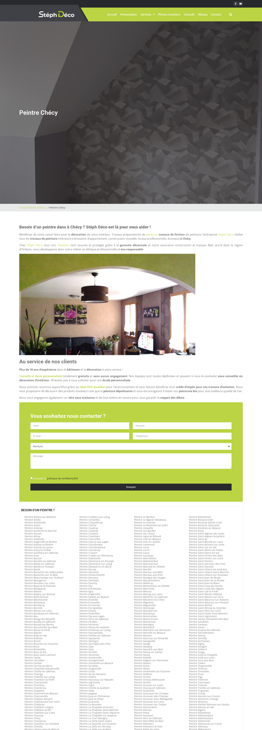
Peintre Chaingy (34, 674)
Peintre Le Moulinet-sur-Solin (151, 525)
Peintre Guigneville (90, 668)
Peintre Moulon (143, 635)
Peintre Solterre (198, 649)
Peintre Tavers (197, 663)
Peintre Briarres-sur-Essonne (41, 643)
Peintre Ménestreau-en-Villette (152, 586)
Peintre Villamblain (200, 712)
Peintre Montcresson (146, 619)
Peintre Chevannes (35, 721)
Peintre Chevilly (33, 726)
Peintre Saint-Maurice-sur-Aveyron (209, 599)
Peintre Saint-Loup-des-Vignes (206, 588)
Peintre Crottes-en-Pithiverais (96, 555)
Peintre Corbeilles (89, 519)
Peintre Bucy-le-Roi (35, 652)
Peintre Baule (32, 569)
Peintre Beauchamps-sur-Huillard (44, 577)
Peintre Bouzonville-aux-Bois (41, 627)
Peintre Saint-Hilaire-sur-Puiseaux (208, 574)
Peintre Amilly (33, 519)
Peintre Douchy (88, 583)
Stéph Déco (225, 234)
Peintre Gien (86, 649)
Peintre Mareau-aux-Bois (148, 572)
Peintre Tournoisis (199, 682)
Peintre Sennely (198, 638)
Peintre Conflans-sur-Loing (94, 517)
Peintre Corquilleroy (90, 522)
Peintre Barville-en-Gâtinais (40, 561)
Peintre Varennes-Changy (203, 699)
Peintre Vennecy (198, 701)
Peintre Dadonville (90, 558)
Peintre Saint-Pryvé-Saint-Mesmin (208, 613)
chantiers (63, 245)
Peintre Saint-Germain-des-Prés (207, 563)
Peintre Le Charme (144, 522)
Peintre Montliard (144, 627)
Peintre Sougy (197, 652)
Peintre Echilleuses (90, 588)
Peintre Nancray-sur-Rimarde (151, 638)
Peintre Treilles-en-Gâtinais (204, 688)
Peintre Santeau (198, 624)
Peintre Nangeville (144, 641)
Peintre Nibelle (142, 657)
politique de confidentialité (62, 478)
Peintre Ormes (142, 676)
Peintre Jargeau (88, 693)
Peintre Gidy (86, 646)
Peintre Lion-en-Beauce (147, 539)
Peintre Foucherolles (91, 632)
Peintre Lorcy (141, 547)
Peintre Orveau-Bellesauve (149, 679)
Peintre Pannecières (145, 707)
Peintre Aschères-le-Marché (41, 530)
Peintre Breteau (34, 638)
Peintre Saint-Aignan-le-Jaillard (207, 536)
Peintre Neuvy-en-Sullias (148, 652)
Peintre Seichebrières (201, 632)
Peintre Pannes (142, 710)
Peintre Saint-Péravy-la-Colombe (207, 608)
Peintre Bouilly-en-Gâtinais (40, 621)
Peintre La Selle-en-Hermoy (95, 726)
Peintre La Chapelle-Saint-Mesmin (99, 710)
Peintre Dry (85, 586)
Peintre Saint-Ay (198, 539)
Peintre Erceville (88, 599)
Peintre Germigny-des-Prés (94, 643)
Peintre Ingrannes (89, 682)
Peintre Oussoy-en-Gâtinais (150, 688)
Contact (216, 14)
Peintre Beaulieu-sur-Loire (40, 583)
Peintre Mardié (142, 569)
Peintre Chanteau (35, 685)
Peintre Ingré (86, 685)
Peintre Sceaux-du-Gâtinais (204, 630)
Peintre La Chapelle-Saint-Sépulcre (99, 712)
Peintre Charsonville (36, 696)
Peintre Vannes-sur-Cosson (204, 696)
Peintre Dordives (89, 580)
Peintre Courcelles (89, 539)
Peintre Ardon (33, 525)
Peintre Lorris (142, 550)
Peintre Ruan (196, 530)
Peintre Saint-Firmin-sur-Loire (206, 558)
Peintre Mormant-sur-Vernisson (152, 630)
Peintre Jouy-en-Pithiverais (94, 696)
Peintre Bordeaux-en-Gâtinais (42, 613)
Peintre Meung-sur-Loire (148, 594)
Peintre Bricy (32, 646)
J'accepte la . (56, 478)
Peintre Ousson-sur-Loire (148, 685)
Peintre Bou (31, 616)
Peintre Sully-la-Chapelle (203, 654)
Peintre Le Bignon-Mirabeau (150, 519)
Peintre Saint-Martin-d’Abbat (205, 594)
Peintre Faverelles (89, 613)
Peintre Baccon (33, 558)
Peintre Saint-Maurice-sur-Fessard (208, 602)
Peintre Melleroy (143, 583)
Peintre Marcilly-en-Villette (149, 566)
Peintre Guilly (87, 671)
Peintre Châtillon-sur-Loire (40, 712)
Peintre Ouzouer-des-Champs (151, 696)
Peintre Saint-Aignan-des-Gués (206, 533)
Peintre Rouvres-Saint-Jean (204, 525)
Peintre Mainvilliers (145, 558)
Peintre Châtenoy (34, 704)
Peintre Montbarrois (145, 610)
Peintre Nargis (142, 643)
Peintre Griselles (88, 665)
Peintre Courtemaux (90, 544)
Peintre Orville (142, 682)
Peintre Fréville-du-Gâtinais (95, 635)
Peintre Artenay (33, 528)
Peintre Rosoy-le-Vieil (201, 519)
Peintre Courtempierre (92, 547)
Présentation (128, 14)
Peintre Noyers (142, 663)
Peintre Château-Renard (38, 699)
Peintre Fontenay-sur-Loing (95, 630)
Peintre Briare (33, 641)
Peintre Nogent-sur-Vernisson (151, 660)
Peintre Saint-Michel (200, 605)
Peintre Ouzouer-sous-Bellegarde (153, 699)
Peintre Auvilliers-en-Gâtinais (41, 552)
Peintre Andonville (35, 522)
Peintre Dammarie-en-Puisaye (96, 561)
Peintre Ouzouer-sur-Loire (149, 701)
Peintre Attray (32, 536)
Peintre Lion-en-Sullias (147, 541)
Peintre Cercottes (34, 660)
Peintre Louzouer (144, 555)
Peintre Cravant (88, 552)
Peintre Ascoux (33, 533)
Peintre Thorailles (199, 671)
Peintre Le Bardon (144, 517)
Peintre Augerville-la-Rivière (41, 541)
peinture (151, 234)
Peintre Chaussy (34, 715)
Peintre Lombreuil (144, 544)
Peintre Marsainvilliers (147, 580)
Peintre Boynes (33, 632)
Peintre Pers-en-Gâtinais (148, 718)
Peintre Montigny (144, 624)
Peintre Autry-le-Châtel (38, 550)
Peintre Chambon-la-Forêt (39, 679)
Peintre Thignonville (200, 665)
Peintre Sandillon (199, 621)
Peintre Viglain (197, 710)
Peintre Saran (197, 627)
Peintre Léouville (143, 528)
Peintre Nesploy (143, 646)
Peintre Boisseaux (35, 602)
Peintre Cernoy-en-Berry (38, 665)
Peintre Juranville (89, 701)
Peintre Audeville (34, 539)
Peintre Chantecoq (35, 688)
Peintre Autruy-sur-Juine (39, 547)
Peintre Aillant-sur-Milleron (40, 517)
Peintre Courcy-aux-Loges (94, 541)
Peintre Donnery (88, 577)
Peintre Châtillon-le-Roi (38, 710)
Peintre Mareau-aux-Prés (148, 574)
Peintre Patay (141, 712)
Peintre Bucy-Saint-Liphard (40, 654)
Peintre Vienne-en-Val (201, 707)
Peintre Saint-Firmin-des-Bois (206, 555)
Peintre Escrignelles (90, 608)
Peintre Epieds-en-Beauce (94, 597)
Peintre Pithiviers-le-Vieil (148, 726)
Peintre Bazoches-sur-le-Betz (41, 574)
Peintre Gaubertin (89, 638)
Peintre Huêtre (87, 676)
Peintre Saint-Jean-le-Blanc (204, 583)
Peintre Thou (196, 674)
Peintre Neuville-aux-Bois (148, 649)
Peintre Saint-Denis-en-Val (204, 552)
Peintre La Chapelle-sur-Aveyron (98, 715)
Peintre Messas (143, 591)
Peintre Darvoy (87, 569)
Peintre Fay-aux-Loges (92, 616)
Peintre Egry (86, 591)
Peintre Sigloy (197, 643)
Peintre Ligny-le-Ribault (147, 536)
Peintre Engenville (89, 594)
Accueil (112, 14)
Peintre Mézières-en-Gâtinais (151, 597)
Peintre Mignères (144, 602)
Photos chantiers (169, 14)
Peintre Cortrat (87, 525)
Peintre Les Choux (144, 533)
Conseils (189, 14)
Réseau (203, 14)
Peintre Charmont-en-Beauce (41, 693)
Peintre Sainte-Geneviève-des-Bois (208, 619)
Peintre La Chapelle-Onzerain (96, 707)
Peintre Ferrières (89, 624)
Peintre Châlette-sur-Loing (40, 676)
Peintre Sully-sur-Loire (202, 657)
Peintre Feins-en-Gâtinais (93, 619)
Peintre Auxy (32, 555)
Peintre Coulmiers (89, 536)
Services (147, 14)
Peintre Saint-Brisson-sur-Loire (206, 544)
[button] (230, 14)
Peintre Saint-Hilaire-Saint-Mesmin (209, 572)
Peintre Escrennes (89, 605)
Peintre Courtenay (89, 550)
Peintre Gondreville (90, 657)
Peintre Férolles (88, 621)
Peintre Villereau (198, 726)
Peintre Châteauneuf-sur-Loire (42, 701)
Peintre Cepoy (33, 657)
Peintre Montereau (145, 621)
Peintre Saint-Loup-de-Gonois (206, 586)
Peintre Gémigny (89, 641)
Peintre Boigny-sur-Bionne (40, 594)
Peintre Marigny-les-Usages (150, 577)
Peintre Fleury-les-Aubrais (94, 627)
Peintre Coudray (88, 528)
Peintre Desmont (89, 572)
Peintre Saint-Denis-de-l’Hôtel (206, 550)
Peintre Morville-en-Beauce (149, 632)
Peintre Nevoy (142, 654)
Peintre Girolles (88, 652)
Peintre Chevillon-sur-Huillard (42, 723)
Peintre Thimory (198, 668)
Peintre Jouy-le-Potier (91, 699)
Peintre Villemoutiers (201, 718)
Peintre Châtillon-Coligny (39, 707)
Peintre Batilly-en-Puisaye (39, 566)
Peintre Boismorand (36, 599)
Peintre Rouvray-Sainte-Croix (205, 522)
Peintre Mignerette (145, 605)
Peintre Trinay (197, 693)
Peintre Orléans (143, 674)
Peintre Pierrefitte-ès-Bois (148, 721)
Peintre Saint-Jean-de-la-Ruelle (206, 580)
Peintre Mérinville (144, 588)
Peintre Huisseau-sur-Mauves (96, 679)
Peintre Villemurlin (199, 721)
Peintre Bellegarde (35, 588)
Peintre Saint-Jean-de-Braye (205, 577)
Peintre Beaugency (35, 580)
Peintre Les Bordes (145, 530)
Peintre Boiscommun (36, 597)
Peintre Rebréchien (200, 517)
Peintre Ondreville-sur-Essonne (152, 671)
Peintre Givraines (89, 654)
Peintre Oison (142, 665)
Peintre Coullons (88, 533)
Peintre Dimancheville (92, 574)
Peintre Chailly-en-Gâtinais (40, 671)
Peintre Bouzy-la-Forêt (37, 630)
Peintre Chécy (32, 718)
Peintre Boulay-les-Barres (39, 624)
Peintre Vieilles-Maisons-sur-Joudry (209, 704)
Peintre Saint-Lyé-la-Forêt (203, 591)
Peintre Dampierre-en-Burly (95, 566)
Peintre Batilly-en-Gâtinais (40, 563)
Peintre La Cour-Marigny (93, 718)
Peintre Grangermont (91, 660)
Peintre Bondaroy (35, 605)
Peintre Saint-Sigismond (203, 616)
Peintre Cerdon (33, 663)
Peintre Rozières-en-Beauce (205, 528)
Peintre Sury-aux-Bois (201, 660)
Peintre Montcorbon (145, 616)
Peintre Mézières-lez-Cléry (149, 599)
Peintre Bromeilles (35, 649)
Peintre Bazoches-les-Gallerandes (44, 572)
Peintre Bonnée (33, 608)
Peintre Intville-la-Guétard (94, 688)
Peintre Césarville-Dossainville (42, 668)
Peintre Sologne (198, 646)
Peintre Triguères (199, 690)
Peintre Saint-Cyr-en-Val (202, 547)
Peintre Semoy (197, 635)
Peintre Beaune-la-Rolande (40, 586)
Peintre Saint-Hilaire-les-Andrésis (208, 569)
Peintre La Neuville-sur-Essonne (97, 723)
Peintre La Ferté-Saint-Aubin (95, 721)
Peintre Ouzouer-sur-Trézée (150, 704)
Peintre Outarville (144, 690)
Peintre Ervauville (89, 602)
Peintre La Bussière (90, 704)
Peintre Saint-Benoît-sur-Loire (206, 541)
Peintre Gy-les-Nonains (92, 674)
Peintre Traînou (198, 685)
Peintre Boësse (33, 591)
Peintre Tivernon (198, 679)
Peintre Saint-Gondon (201, 566)
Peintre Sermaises (199, 641)
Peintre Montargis (144, 608)
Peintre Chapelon (35, 690)
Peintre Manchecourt (146, 563)
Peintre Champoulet (36, 682)
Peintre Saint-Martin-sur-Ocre (206, 597)
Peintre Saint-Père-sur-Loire (205, 610)
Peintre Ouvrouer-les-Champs (151, 693)
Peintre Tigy (196, 676)
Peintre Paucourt (143, 715)
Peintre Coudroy (88, 530)
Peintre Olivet (142, 668)
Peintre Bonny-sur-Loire (38, 610)
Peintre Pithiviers (144, 723)
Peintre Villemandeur (201, 715)
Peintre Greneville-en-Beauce (96, 663)
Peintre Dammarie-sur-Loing (95, 563)
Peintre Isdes (86, 690)
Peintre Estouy (87, 610)
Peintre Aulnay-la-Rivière (39, 544)
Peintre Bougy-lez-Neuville (40, 619)
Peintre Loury (141, 552)
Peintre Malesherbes (146, 561)
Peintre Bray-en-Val (36, 635)
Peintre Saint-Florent (201, 561)
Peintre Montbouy (144, 613)
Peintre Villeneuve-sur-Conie (205, 723)
